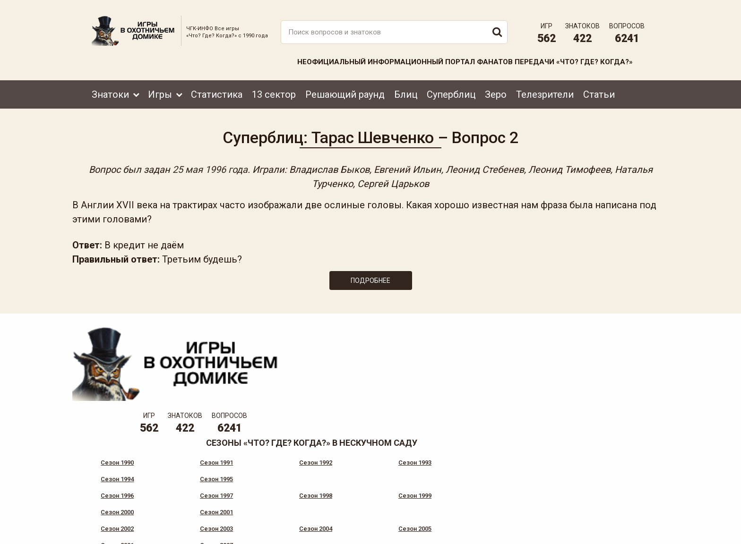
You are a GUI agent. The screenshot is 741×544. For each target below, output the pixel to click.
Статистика (216, 88)
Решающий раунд (345, 88)
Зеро (496, 88)
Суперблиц (451, 88)
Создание (616, 527)
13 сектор (274, 88)
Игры (160, 88)
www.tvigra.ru (440, 494)
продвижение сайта (627, 533)
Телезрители (545, 88)
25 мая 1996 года (229, 166)
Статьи (599, 88)
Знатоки (110, 88)
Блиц (405, 88)
